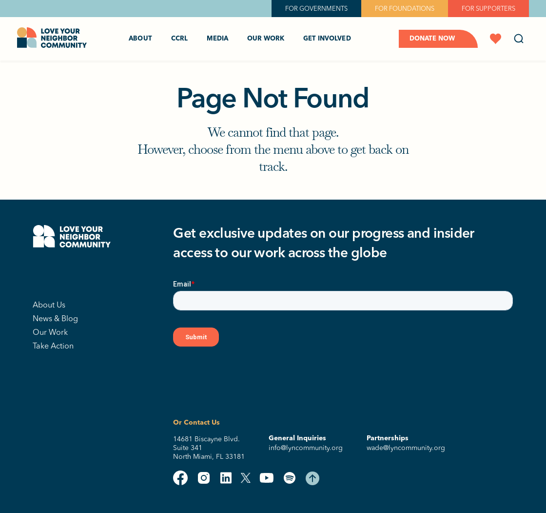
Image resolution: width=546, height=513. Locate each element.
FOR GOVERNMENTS (316, 8)
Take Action (53, 345)
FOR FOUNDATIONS (404, 8)
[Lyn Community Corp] (72, 274)
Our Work (265, 39)
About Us (49, 304)
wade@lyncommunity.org (406, 448)
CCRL (179, 39)
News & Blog (55, 318)
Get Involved (327, 39)
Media (217, 39)
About (140, 39)
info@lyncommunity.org (306, 448)
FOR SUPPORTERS (488, 8)
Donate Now (432, 39)
